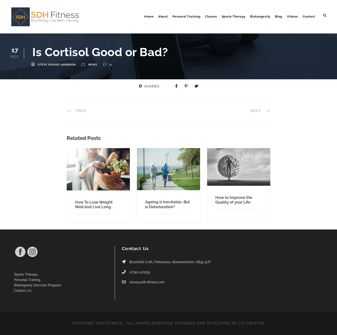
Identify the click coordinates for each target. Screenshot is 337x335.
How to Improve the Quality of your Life (233, 199)
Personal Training (186, 16)
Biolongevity (260, 16)
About (163, 16)
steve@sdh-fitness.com (147, 282)
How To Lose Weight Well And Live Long (94, 204)
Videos (292, 16)
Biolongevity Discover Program (37, 285)
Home (149, 16)
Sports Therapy (233, 16)
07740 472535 (139, 272)
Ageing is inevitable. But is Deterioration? (167, 204)
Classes (211, 16)
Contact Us (22, 290)
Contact (309, 16)
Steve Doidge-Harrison (57, 64)
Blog (278, 16)
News (92, 64)
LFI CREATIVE (252, 323)
